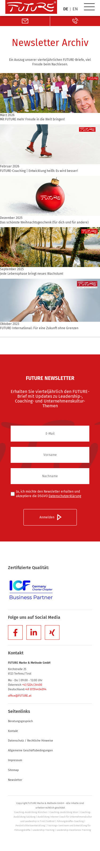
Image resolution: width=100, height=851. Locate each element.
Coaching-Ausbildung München (30, 812)
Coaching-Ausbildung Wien (63, 812)
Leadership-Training (43, 830)
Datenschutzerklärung (65, 496)
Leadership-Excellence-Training (74, 830)
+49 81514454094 (35, 689)
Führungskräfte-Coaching (70, 821)
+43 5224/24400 (32, 685)
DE (65, 9)
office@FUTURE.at (19, 695)
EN (75, 9)
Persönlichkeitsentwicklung (30, 825)
